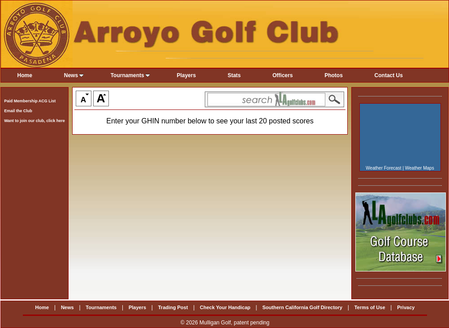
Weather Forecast (383, 168)
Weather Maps (419, 168)
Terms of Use (369, 307)
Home (24, 75)
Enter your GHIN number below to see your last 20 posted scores (209, 121)
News (74, 75)
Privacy (405, 307)
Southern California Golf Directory (302, 307)
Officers (282, 75)
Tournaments (130, 75)
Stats (234, 75)
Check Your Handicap (225, 307)
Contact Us (389, 75)
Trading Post (173, 307)
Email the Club (18, 111)
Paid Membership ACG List (30, 101)
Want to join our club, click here (34, 120)
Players (186, 75)
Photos (333, 75)
